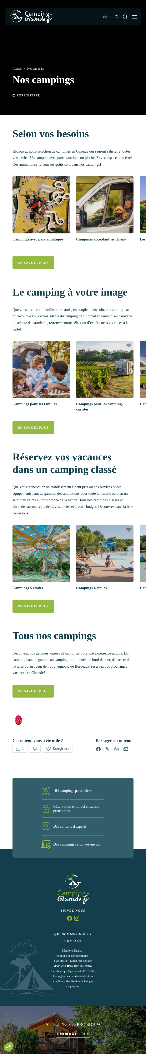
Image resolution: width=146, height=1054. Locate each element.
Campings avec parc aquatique (39, 240)
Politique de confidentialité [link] (72, 955)
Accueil (17, 70)
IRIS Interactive (83, 965)
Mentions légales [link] (72, 950)
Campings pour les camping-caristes (101, 408)
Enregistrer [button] (26, 97)
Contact (73, 940)
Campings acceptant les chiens (103, 240)
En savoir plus (32, 264)
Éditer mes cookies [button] (81, 960)
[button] (65, 182)
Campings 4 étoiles (93, 588)
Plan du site (60, 960)
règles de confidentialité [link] (72, 976)
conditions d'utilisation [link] (66, 981)
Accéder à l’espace (73, 1034)
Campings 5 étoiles (29, 588)
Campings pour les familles (36, 405)
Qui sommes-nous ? (73, 934)
